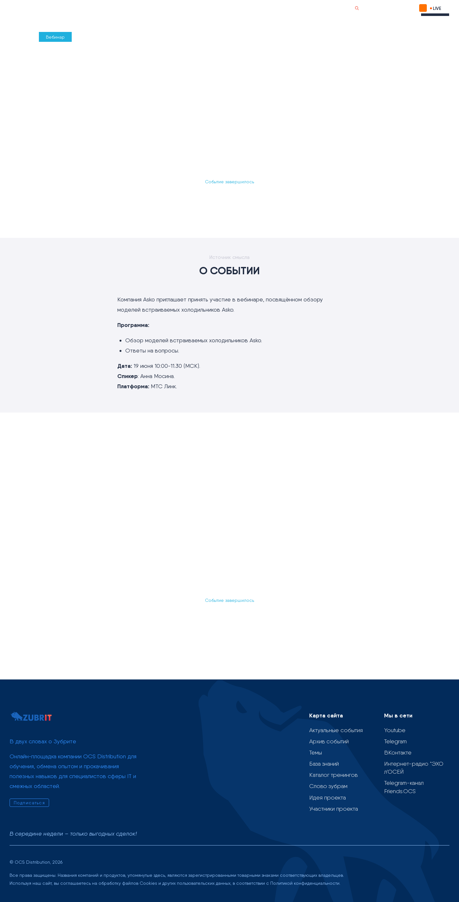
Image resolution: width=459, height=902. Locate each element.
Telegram (395, 741)
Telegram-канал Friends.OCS (404, 786)
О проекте (279, 8)
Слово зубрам (244, 8)
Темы (151, 8)
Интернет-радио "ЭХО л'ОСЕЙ (413, 767)
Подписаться (388, 8)
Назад (20, 36)
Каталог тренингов (333, 774)
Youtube (394, 730)
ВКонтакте (398, 752)
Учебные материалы (193, 8)
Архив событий (329, 741)
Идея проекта (327, 797)
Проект (68, 8)
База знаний (324, 763)
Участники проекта (333, 808)
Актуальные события (336, 730)
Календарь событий (109, 8)
